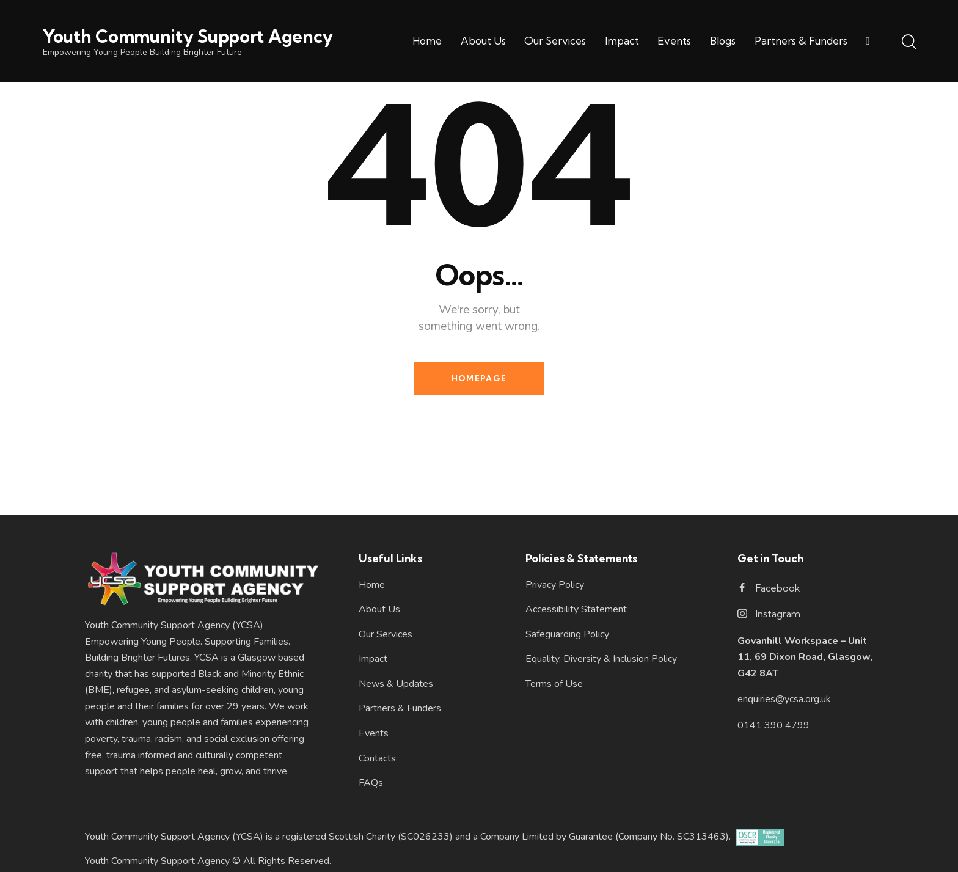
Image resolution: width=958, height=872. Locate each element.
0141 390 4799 (773, 725)
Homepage (479, 378)
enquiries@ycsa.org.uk (784, 699)
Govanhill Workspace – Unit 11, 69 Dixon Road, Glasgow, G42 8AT (804, 657)
